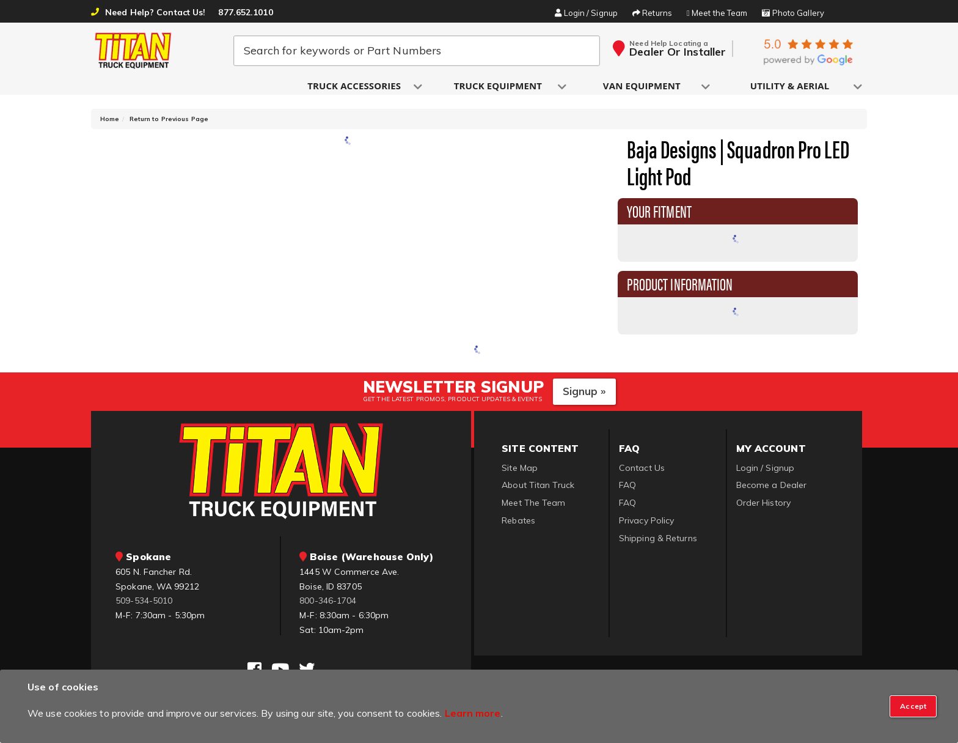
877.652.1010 (245, 12)
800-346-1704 (327, 605)
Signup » (584, 395)
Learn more (473, 713)
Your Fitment (659, 215)
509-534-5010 (143, 605)
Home (109, 124)
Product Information (680, 288)
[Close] (913, 706)
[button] (355, 86)
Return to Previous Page (169, 124)
